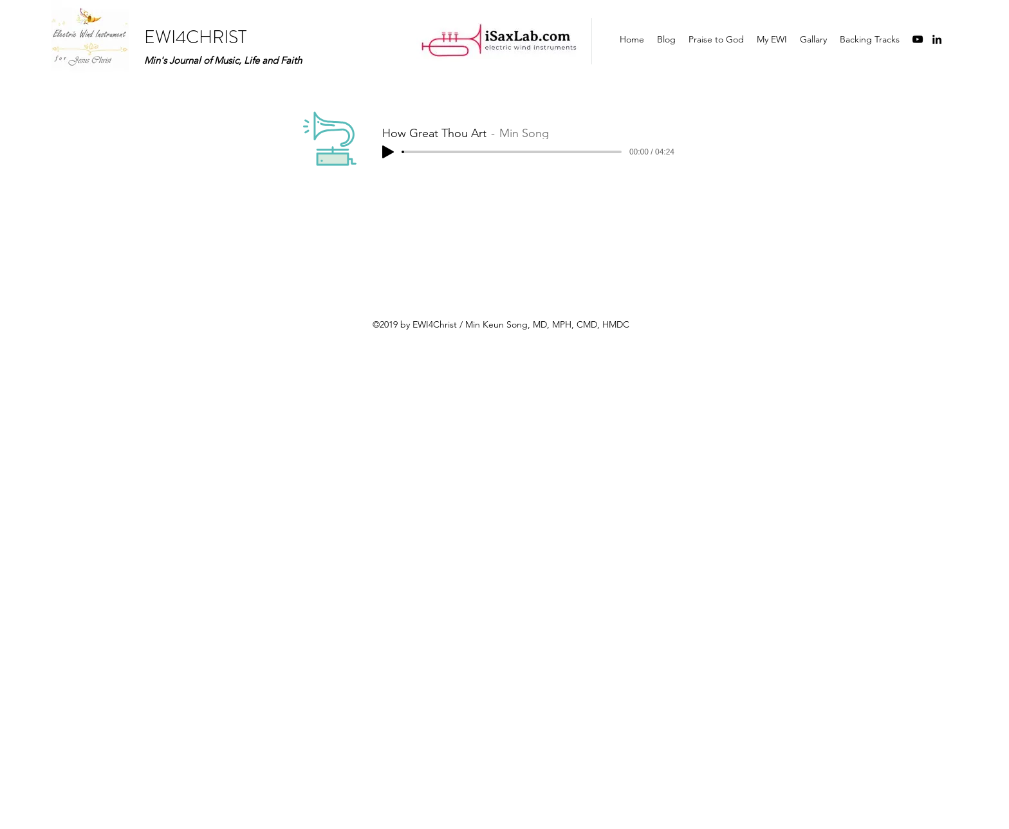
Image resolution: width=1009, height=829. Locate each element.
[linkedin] (936, 39)
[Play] (388, 151)
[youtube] (917, 39)
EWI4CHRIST (195, 37)
